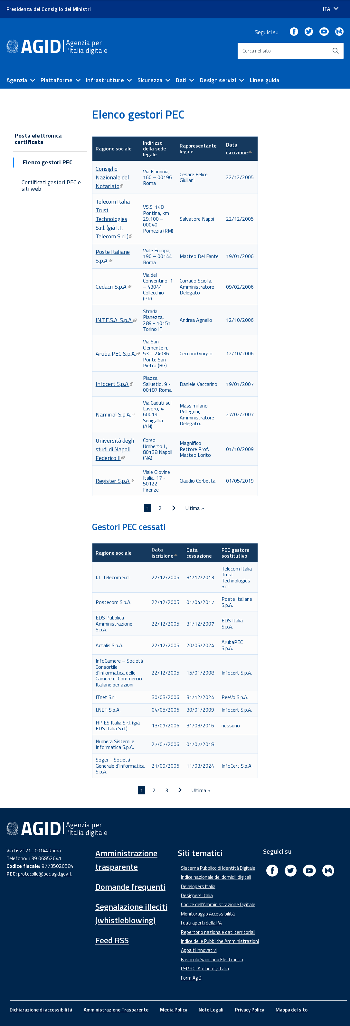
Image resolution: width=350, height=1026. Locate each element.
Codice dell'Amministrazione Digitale (218, 904)
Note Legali (211, 1009)
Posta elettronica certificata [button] (38, 139)
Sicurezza (150, 80)
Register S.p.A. (115, 480)
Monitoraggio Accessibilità (208, 913)
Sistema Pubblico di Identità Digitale (218, 868)
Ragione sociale (113, 553)
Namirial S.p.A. (115, 414)
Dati (181, 80)
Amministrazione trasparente (126, 860)
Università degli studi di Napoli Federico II (115, 449)
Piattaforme (56, 80)
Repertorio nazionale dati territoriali (218, 932)
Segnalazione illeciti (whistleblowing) (131, 913)
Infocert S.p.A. (114, 383)
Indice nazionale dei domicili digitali (216, 877)
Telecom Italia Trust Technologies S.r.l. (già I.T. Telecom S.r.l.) (114, 219)
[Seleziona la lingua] (331, 9)
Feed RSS (112, 940)
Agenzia (16, 80)
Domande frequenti (130, 886)
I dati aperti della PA (201, 922)
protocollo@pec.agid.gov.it (45, 873)
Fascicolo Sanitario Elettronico (212, 959)
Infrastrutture (105, 80)
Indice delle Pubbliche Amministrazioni (220, 941)
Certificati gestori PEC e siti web (51, 185)
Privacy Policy (249, 1009)
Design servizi (218, 80)
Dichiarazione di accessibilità (41, 1009)
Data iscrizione (239, 148)
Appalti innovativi (199, 950)
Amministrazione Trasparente (116, 1009)
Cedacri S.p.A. (113, 286)
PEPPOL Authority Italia (205, 968)
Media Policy (173, 1009)
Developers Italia (198, 886)
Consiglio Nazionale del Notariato (112, 177)
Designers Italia (197, 895)
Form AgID (191, 978)
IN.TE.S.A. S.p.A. (116, 320)
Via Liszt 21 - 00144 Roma (33, 850)
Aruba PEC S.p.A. (118, 353)
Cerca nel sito (256, 50)
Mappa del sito (291, 1009)
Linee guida (264, 80)
